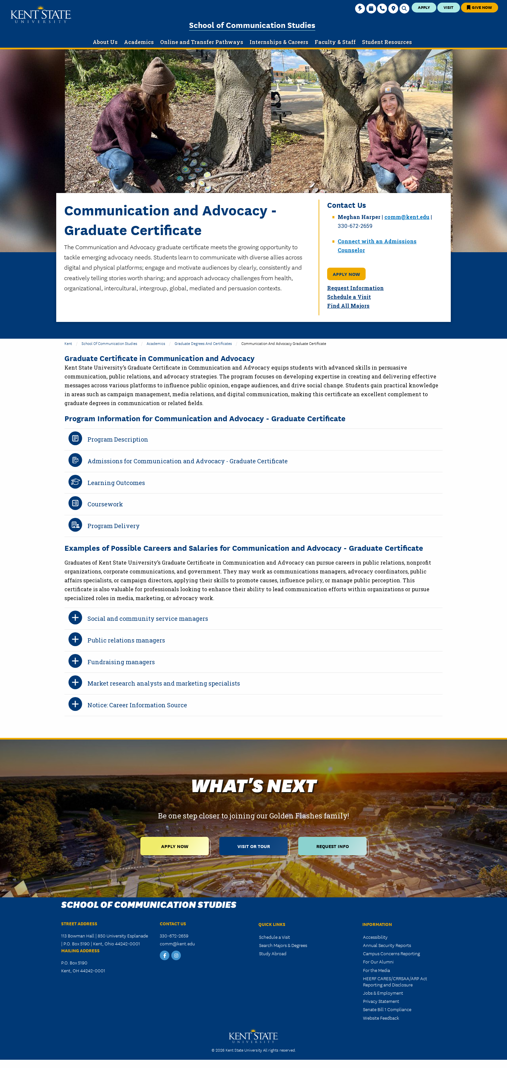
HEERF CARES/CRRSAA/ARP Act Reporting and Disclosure (395, 981)
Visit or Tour (253, 846)
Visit (448, 7)
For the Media (376, 970)
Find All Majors (348, 305)
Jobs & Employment (383, 992)
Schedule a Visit (349, 296)
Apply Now (346, 274)
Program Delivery (113, 526)
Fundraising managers (121, 662)
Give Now (479, 7)
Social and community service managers (147, 618)
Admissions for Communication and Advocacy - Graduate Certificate (187, 461)
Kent (68, 343)
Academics (156, 343)
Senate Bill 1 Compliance (387, 1009)
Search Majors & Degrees (283, 945)
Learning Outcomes (116, 483)
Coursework (105, 504)
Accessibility (375, 936)
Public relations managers (126, 640)
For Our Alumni (378, 961)
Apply (424, 7)
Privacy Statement (381, 1001)
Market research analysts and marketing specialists (163, 683)
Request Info (332, 846)
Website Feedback (381, 1017)
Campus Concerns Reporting (391, 953)
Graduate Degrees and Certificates (203, 343)
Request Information (355, 287)
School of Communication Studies (252, 24)
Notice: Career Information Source (137, 705)
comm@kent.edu (406, 216)
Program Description (117, 439)
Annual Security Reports (387, 945)
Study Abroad (272, 953)
